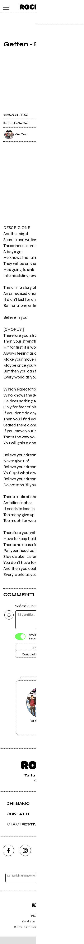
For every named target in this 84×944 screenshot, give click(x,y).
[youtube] (42, 857)
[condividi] (77, 113)
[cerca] (71, 6)
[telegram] (75, 857)
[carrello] (62, 6)
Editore (42, 910)
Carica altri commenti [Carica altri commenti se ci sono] (40, 656)
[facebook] (8, 857)
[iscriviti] (72, 885)
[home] (33, 6)
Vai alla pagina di (42, 713)
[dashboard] (79, 6)
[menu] (5, 6)
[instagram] (25, 857)
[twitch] (58, 857)
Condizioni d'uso (32, 929)
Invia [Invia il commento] (36, 648)
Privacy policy (53, 929)
